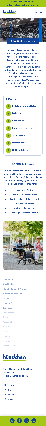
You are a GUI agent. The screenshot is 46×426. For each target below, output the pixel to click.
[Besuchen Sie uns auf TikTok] (18, 390)
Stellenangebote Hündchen (26, 5)
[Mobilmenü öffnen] (38, 12)
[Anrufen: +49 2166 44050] (26, 420)
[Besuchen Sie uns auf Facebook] (18, 394)
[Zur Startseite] (9, 12)
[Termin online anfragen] (33, 420)
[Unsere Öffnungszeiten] (19, 420)
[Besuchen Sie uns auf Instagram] (18, 385)
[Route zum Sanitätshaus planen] (18, 399)
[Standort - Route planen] (12, 420)
